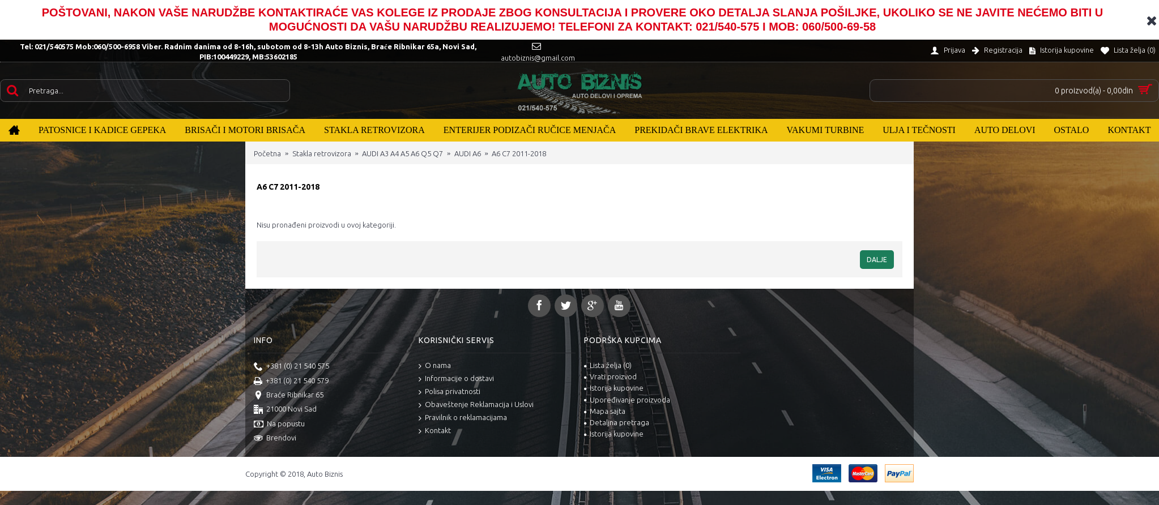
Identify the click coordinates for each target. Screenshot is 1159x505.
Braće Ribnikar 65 (288, 396)
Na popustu (279, 425)
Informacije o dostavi (456, 379)
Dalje (877, 259)
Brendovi (275, 439)
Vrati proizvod (610, 376)
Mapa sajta (604, 411)
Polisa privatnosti (449, 392)
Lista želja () (608, 365)
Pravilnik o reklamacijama (463, 418)
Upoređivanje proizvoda (627, 400)
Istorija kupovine (614, 388)
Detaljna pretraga (616, 422)
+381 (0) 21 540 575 (291, 367)
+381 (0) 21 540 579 (291, 381)
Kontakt (435, 431)
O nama (435, 366)
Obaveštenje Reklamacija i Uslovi (476, 405)
